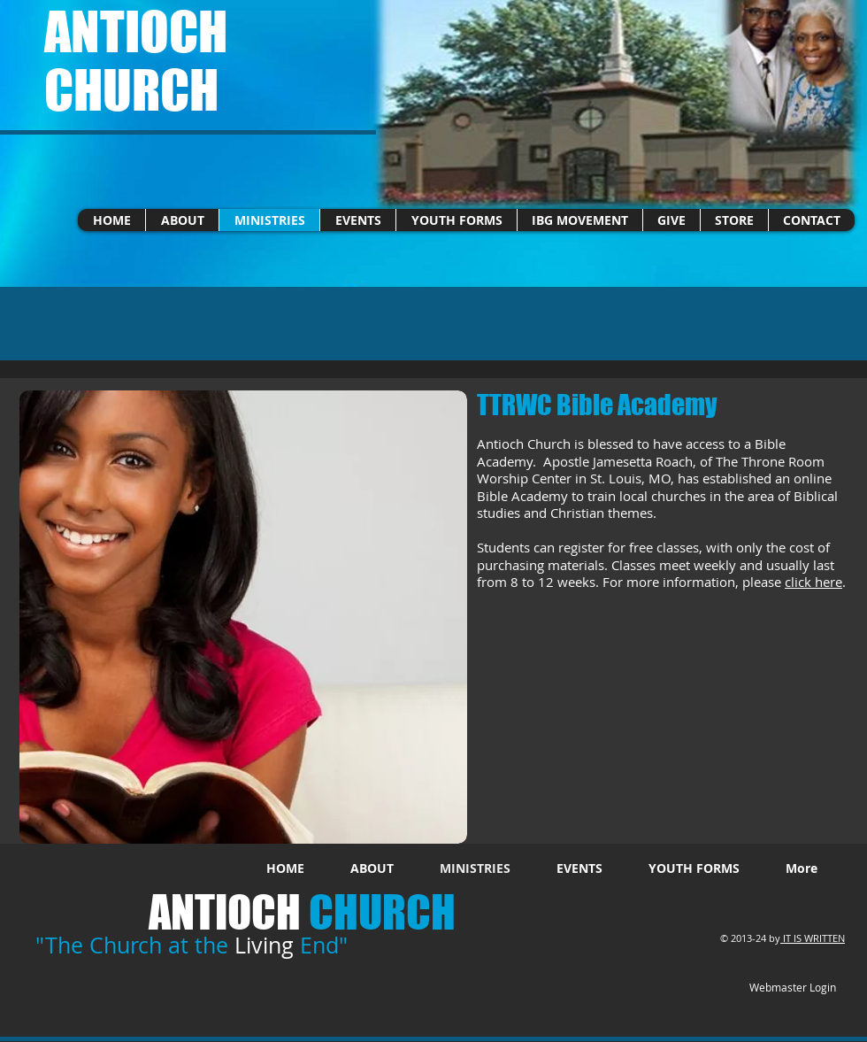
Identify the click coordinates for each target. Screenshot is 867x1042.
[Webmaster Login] (792, 988)
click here (813, 581)
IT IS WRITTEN (814, 938)
